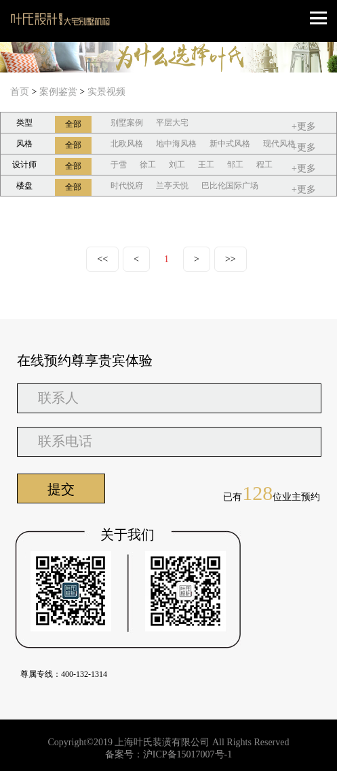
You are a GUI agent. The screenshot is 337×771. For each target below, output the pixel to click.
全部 (73, 124)
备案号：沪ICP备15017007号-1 (168, 754)
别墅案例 (127, 122)
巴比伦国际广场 (229, 185)
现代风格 (279, 143)
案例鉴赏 (58, 92)
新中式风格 (230, 143)
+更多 (304, 126)
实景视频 (106, 92)
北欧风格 (127, 143)
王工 (206, 164)
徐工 (148, 164)
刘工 (177, 164)
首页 (19, 92)
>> (230, 259)
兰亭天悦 (172, 185)
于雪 (119, 164)
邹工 (235, 164)
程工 (264, 164)
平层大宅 (172, 122)
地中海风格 (176, 143)
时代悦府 (127, 185)
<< (102, 259)
